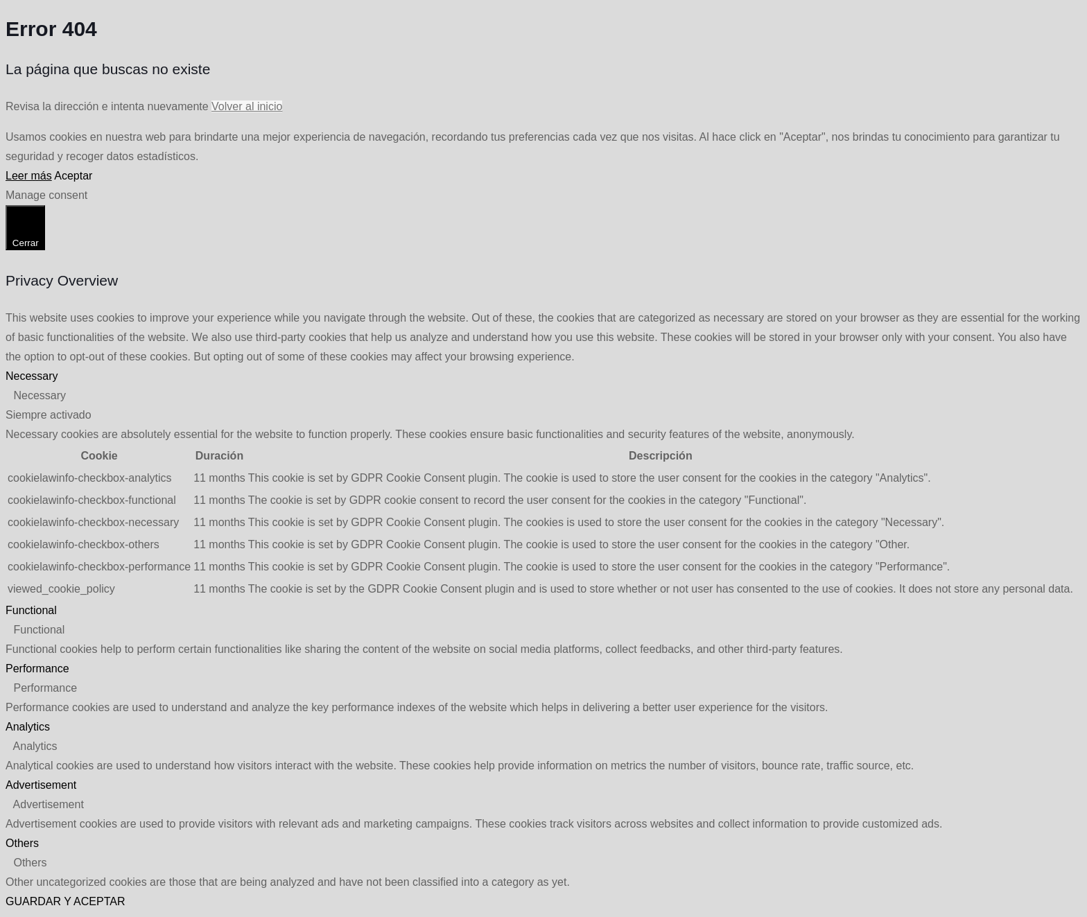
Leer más (29, 176)
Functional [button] (31, 610)
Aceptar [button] (73, 176)
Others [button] (22, 843)
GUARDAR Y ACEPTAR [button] (65, 901)
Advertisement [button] (41, 785)
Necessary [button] (32, 376)
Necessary (39, 395)
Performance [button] (37, 668)
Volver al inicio (246, 106)
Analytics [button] (28, 727)
